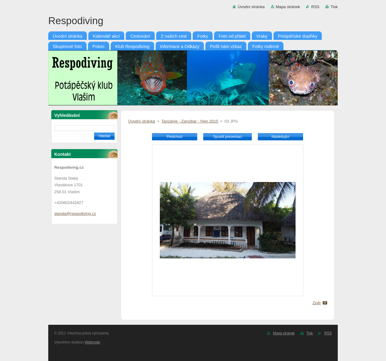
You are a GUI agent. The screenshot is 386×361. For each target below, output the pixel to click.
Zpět (316, 303)
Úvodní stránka (251, 7)
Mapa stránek (288, 7)
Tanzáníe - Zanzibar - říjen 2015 (189, 121)
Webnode (92, 342)
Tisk (334, 7)
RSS (315, 7)
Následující (280, 137)
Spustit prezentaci (227, 137)
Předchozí (174, 137)
